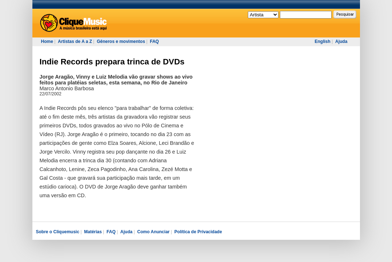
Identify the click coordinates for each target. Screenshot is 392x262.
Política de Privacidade (198, 231)
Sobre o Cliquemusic (57, 231)
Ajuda (341, 41)
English (322, 41)
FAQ (154, 41)
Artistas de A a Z (75, 41)
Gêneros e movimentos (121, 41)
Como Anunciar (153, 231)
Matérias (93, 231)
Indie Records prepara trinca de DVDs (112, 61)
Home (47, 41)
